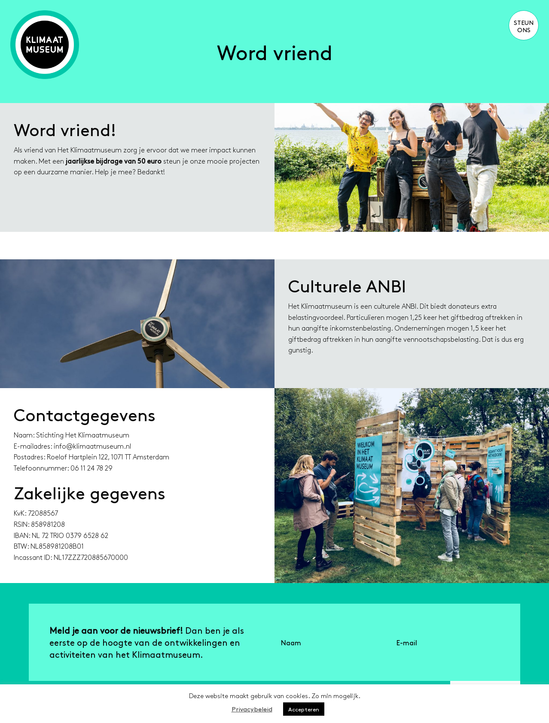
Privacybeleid (252, 708)
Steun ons (524, 26)
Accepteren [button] (303, 709)
